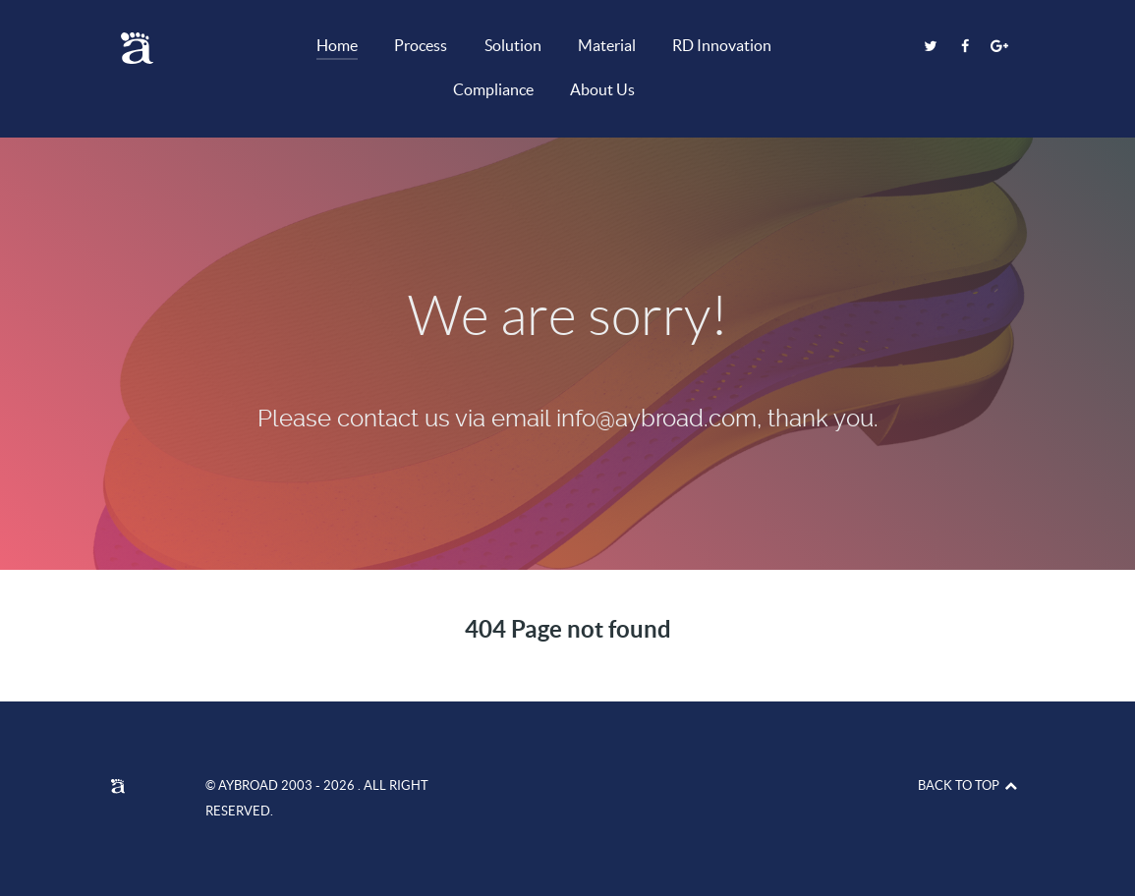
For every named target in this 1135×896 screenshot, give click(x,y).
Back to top (968, 785)
